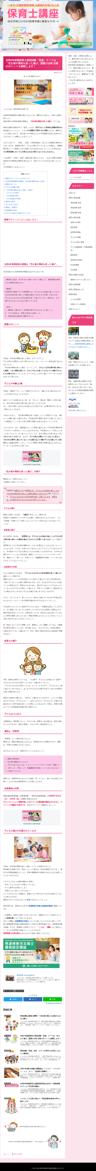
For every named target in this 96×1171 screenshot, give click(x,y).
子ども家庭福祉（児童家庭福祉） (81, 248)
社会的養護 (74, 265)
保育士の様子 (9, 201)
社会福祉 (73, 270)
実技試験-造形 (19, 991)
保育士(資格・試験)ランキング (77, 410)
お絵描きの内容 (14, 199)
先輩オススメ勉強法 (78, 304)
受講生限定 (73, 294)
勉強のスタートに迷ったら (80, 280)
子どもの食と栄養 (77, 242)
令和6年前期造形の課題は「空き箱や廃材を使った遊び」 (25, 181)
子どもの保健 (75, 237)
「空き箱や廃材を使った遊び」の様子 (18, 190)
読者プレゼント (74, 309)
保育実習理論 (75, 232)
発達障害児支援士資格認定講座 (40, 906)
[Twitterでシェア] (13, 999)
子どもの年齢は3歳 (11, 187)
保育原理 (73, 227)
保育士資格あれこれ (76, 289)
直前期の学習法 (76, 260)
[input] (81, 177)
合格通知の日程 (10, 210)
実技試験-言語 (75, 203)
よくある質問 (75, 299)
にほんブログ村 (74, 403)
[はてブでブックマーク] (32, 999)
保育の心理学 (75, 222)
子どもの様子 (13, 193)
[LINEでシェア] (52, 999)
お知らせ (72, 193)
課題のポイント (10, 184)
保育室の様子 (13, 196)
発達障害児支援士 (22, 921)
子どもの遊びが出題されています (17, 213)
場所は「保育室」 (11, 207)
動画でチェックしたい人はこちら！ (17, 178)
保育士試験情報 (74, 284)
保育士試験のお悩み (76, 275)
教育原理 (73, 255)
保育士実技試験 (8, 991)
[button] (92, 177)
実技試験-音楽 (75, 213)
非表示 (27, 174)
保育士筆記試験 (74, 217)
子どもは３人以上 (11, 204)
